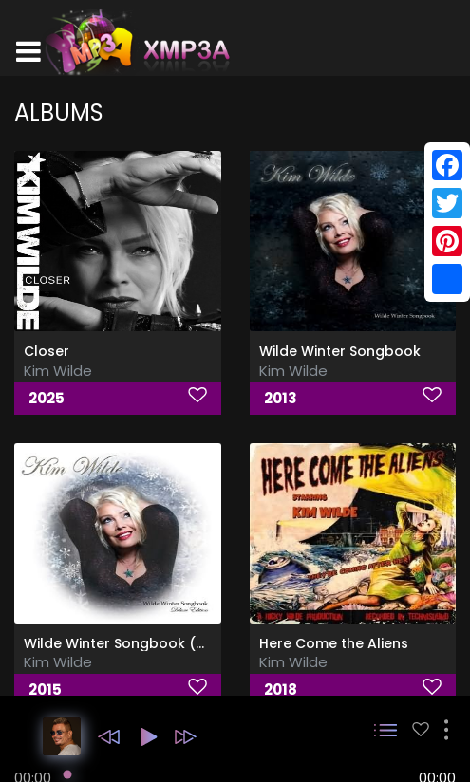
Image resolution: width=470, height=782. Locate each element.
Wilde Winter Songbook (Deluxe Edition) (160, 643)
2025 (46, 398)
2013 (280, 398)
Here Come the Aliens (333, 643)
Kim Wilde (58, 371)
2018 (280, 689)
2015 (45, 689)
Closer (46, 351)
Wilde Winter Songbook (340, 351)
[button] (108, 737)
